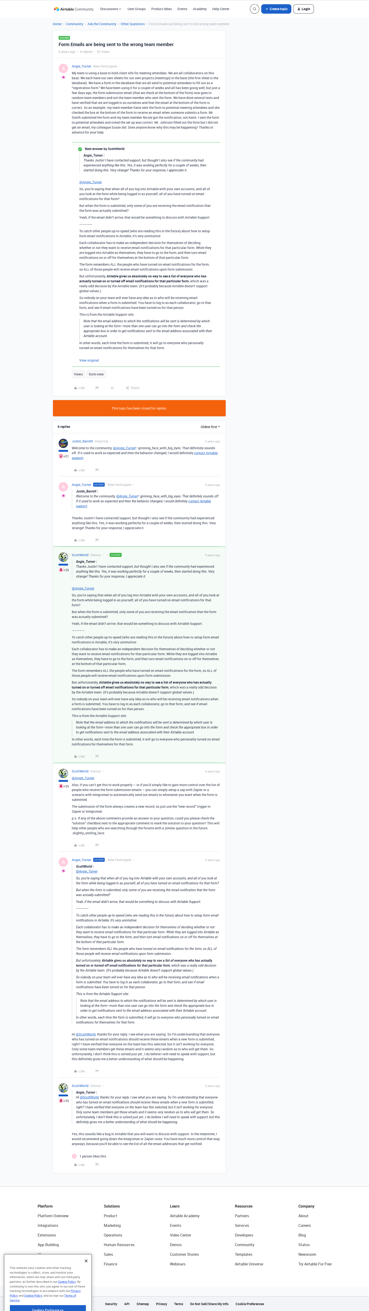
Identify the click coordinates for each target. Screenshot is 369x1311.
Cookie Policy (67, 1294)
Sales (108, 1254)
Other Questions (133, 24)
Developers (244, 1235)
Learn (175, 1206)
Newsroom (307, 1254)
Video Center (180, 1235)
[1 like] (89, 1156)
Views (78, 374)
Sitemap (142, 1304)
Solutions (112, 1206)
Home (57, 24)
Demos (176, 1244)
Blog (302, 1235)
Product (110, 1215)
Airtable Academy (185, 1215)
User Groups (137, 9)
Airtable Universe (249, 1264)
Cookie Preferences (250, 1304)
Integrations (48, 1225)
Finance (110, 1264)
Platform (45, 1206)
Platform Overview (53, 1215)
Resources (244, 1206)
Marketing (112, 1225)
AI (39, 1254)
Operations (113, 1235)
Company (306, 1206)
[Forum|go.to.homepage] (74, 9)
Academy (200, 9)
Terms (178, 1304)
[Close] (86, 1273)
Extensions (47, 1235)
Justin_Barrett (82, 441)
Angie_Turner (81, 66)
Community (74, 24)
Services (242, 1225)
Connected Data (51, 1264)
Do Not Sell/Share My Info (209, 1304)
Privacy (161, 1304)
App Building (48, 1244)
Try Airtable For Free (315, 1264)
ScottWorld (80, 555)
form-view (96, 374)
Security (111, 1304)
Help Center (220, 9)
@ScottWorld (86, 1034)
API (126, 1304)
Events (182, 9)
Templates (243, 1254)
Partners (242, 1215)
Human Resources (119, 1244)
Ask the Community (102, 24)
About (303, 1215)
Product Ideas (161, 9)
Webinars (177, 1264)
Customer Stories (184, 1254)
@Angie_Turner (90, 182)
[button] (276, 9)
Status (304, 1244)
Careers (304, 1225)
